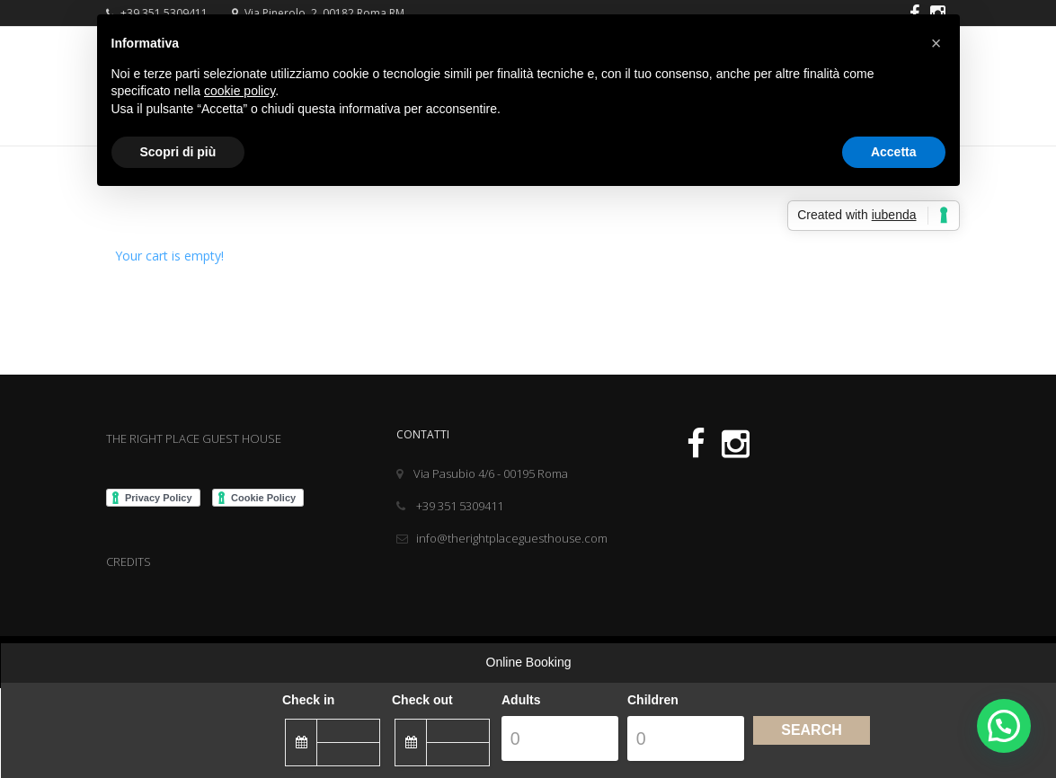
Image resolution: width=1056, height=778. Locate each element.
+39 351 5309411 (449, 506)
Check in (308, 700)
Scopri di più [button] (178, 152)
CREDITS (128, 561)
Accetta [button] (894, 152)
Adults (521, 700)
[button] (936, 43)
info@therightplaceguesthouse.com (502, 538)
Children (653, 700)
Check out (422, 700)
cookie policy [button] (239, 91)
